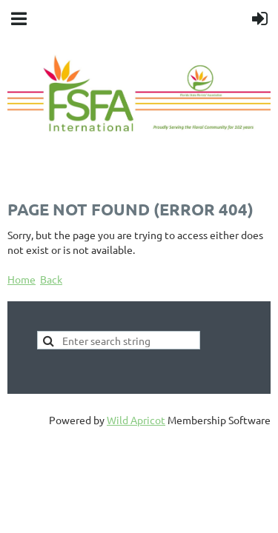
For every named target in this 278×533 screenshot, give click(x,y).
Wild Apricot (136, 419)
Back (51, 279)
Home (21, 279)
